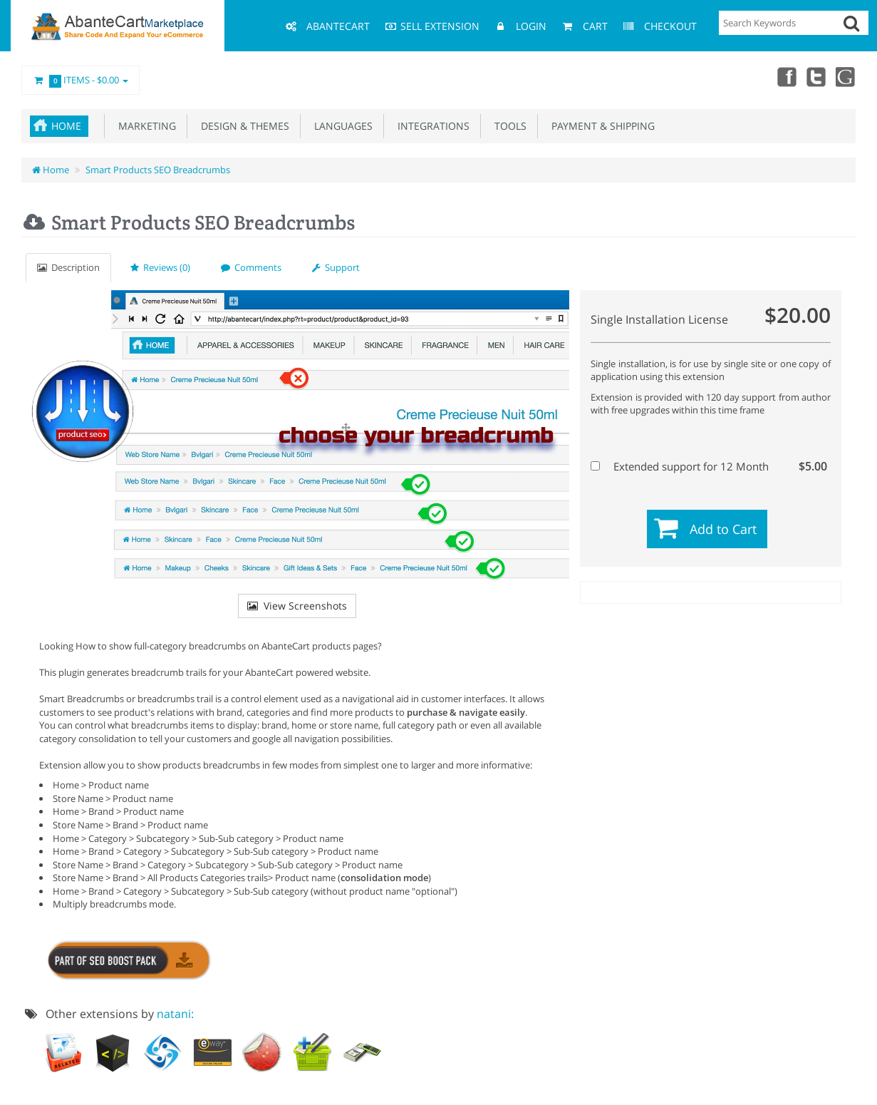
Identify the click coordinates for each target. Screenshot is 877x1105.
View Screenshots (297, 605)
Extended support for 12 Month (709, 466)
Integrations (430, 126)
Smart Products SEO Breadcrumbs (157, 169)
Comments (251, 267)
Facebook (783, 76)
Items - (80, 80)
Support (336, 267)
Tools (507, 126)
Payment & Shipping (600, 126)
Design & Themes (242, 126)
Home (66, 126)
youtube (845, 76)
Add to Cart (723, 529)
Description (68, 267)
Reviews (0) (160, 267)
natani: (175, 1014)
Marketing (144, 126)
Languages (340, 126)
